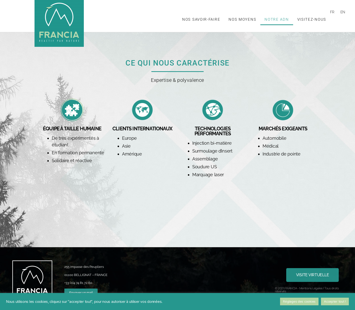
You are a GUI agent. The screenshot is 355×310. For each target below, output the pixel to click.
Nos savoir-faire (201, 19)
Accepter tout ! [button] (335, 301)
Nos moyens (242, 19)
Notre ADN (277, 19)
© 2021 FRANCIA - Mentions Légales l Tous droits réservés (307, 289)
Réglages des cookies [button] (299, 301)
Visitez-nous (311, 19)
